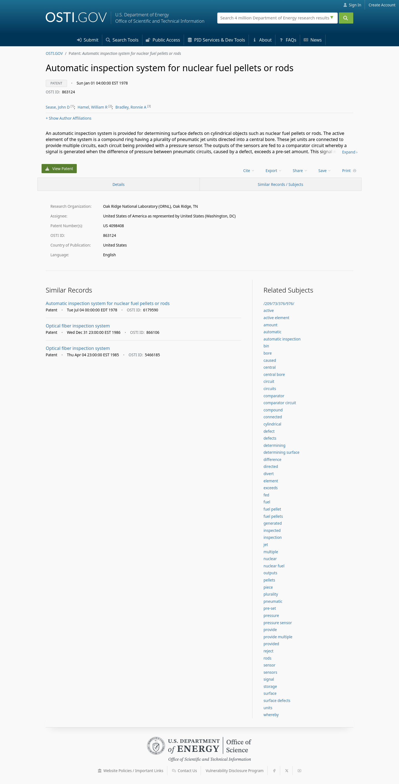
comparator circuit (280, 402)
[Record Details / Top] (119, 184)
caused (270, 360)
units (268, 707)
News (313, 40)
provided (271, 643)
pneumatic (273, 601)
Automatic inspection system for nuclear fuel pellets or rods (108, 303)
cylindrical (272, 424)
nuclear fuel (274, 565)
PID (216, 40)
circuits (270, 388)
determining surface (282, 452)
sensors (270, 672)
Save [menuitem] (324, 170)
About (262, 40)
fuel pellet (272, 509)
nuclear (270, 558)
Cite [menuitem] (249, 170)
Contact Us (184, 770)
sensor (269, 665)
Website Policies (130, 770)
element (271, 480)
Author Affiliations (68, 118)
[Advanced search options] (332, 16)
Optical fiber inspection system (78, 326)
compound (273, 410)
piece (268, 587)
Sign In (352, 4)
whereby (271, 714)
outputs (270, 572)
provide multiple (278, 636)
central (270, 367)
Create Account (382, 4)
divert (269, 473)
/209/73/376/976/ (279, 303)
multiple (271, 551)
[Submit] (346, 18)
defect (269, 431)
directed (271, 466)
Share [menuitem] (300, 170)
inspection (273, 537)
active (269, 310)
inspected (272, 530)
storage (270, 686)
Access (163, 40)
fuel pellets (273, 516)
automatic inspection (282, 339)
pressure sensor (278, 622)
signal (269, 679)
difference (273, 459)
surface (270, 693)
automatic (272, 331)
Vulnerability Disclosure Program (235, 770)
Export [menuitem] (274, 170)
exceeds (271, 487)
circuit (269, 381)
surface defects (277, 700)
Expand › (349, 152)
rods (267, 658)
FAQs (287, 40)
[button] (100, 771)
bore (268, 353)
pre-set (270, 608)
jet (266, 544)
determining (274, 445)
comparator (274, 395)
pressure (271, 615)
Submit (88, 40)
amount (270, 324)
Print (349, 170)
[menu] (249, 170)
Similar (280, 184)
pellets (269, 580)
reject (268, 651)
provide (270, 629)
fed (266, 495)
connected (273, 416)
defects (270, 438)
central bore (274, 374)
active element (276, 317)
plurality (271, 594)
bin (266, 346)
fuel (267, 501)
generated (273, 523)
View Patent (59, 168)
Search (122, 40)
